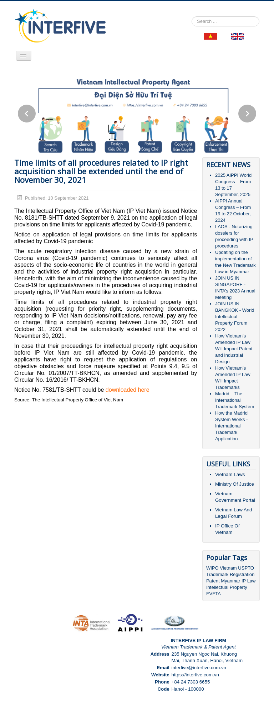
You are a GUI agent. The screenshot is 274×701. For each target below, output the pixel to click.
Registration (242, 574)
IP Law (249, 581)
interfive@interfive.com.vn (198, 667)
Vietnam (228, 568)
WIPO (213, 568)
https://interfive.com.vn (195, 674)
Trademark (218, 574)
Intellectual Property (226, 587)
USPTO (246, 568)
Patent (213, 581)
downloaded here (127, 390)
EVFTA (213, 593)
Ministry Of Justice (234, 484)
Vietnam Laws (230, 474)
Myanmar (230, 581)
